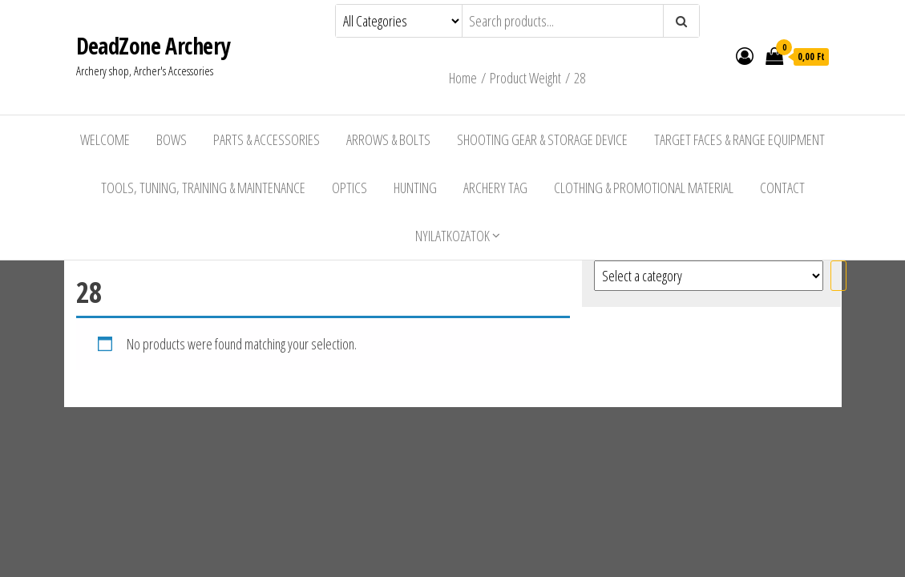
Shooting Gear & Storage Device (542, 139)
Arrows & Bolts (388, 139)
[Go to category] (838, 275)
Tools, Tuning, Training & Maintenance (203, 187)
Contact (782, 187)
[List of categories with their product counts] (708, 275)
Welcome (105, 139)
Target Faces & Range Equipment (739, 139)
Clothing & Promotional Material (643, 187)
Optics (349, 187)
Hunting (415, 187)
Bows (171, 139)
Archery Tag (495, 187)
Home (463, 77)
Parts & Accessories (266, 139)
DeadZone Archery (153, 45)
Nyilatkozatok (452, 235)
